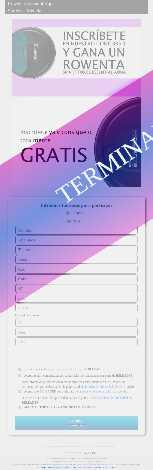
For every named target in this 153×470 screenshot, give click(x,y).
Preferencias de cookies (92, 467)
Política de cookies (73, 467)
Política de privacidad (56, 467)
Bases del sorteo (109, 467)
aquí (138, 464)
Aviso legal (41, 467)
